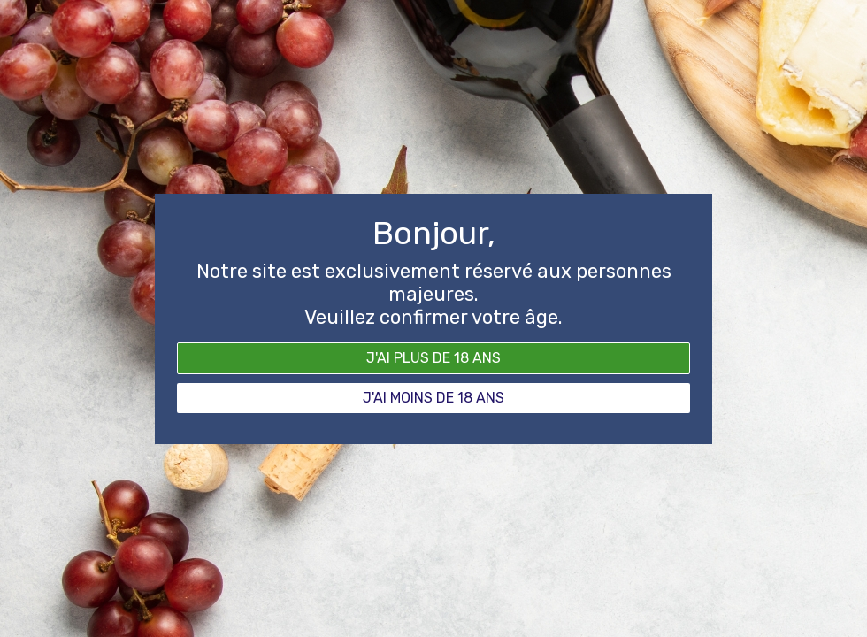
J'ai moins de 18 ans (433, 397)
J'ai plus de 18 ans (433, 357)
